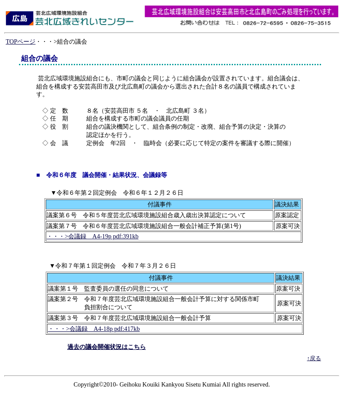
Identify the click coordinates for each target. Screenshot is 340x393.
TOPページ (20, 41)
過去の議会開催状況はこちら (106, 346)
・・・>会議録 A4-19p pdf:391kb (93, 236)
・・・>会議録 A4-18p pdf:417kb (94, 328)
